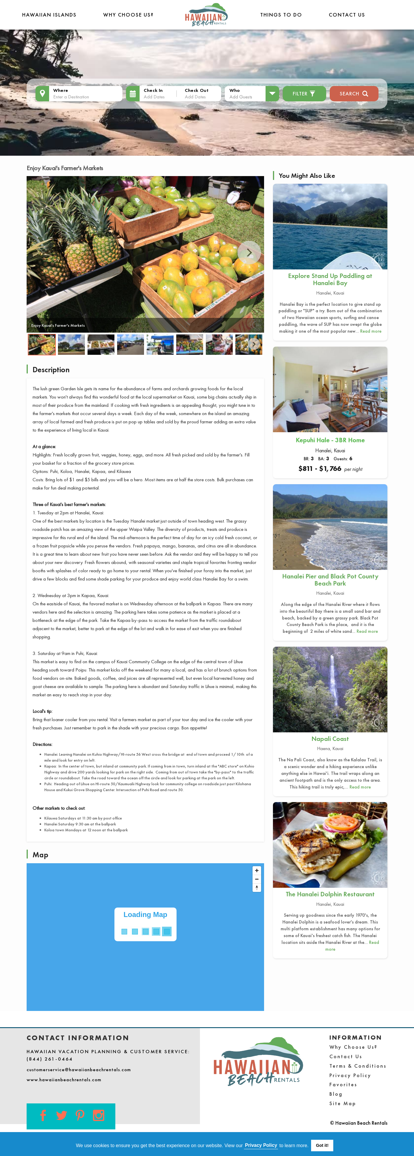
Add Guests (240, 96)
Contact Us (347, 14)
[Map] (145, 937)
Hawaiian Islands (49, 14)
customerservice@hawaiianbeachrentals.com (79, 1069)
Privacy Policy (350, 1075)
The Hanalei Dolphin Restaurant (330, 894)
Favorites (343, 1084)
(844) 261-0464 (50, 1059)
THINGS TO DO (281, 14)
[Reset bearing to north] (257, 887)
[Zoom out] (257, 879)
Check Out (196, 90)
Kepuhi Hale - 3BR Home (330, 440)
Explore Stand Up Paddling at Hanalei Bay (330, 279)
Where (60, 90)
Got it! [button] (322, 1145)
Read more (370, 331)
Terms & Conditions (357, 1065)
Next (249, 252)
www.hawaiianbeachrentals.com (64, 1079)
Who (234, 90)
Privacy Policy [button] (261, 1145)
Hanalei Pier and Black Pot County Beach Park (330, 580)
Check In (153, 90)
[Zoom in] (257, 870)
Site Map (342, 1103)
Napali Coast (330, 738)
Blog (336, 1093)
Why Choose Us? (128, 14)
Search (354, 93)
